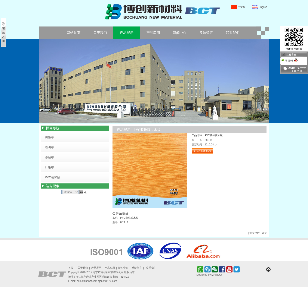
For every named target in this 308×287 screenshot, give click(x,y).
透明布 (49, 147)
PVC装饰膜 (52, 177)
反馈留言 (206, 33)
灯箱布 (49, 167)
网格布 (49, 137)
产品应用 (153, 33)
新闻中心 (180, 33)
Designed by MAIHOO (209, 274)
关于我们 (100, 33)
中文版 (241, 7)
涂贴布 (49, 157)
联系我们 (233, 33)
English (263, 7)
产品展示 (126, 33)
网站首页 (73, 33)
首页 (70, 267)
